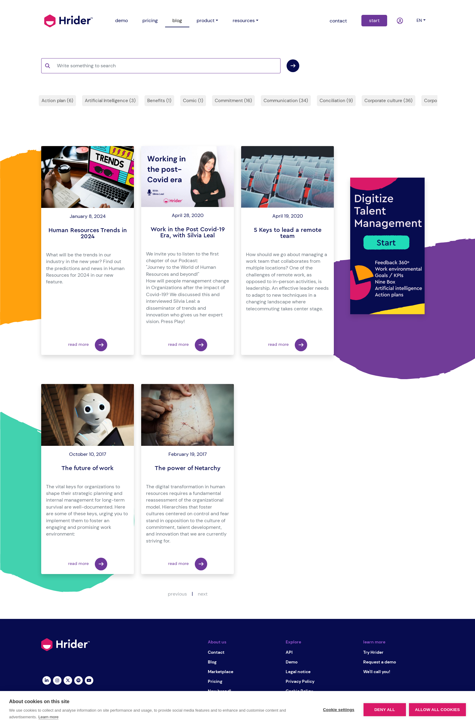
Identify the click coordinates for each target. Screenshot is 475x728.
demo (121, 20)
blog (177, 20)
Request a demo (379, 662)
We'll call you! (376, 671)
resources (244, 20)
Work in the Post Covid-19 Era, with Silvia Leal (188, 232)
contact (338, 21)
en (419, 20)
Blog (212, 662)
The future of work (87, 468)
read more (87, 345)
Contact (216, 652)
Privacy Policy (300, 681)
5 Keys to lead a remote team (287, 233)
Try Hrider (373, 652)
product (205, 20)
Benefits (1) (159, 101)
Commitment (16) (233, 101)
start (374, 20)
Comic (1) (193, 101)
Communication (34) (286, 101)
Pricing (215, 681)
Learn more (48, 717)
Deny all (384, 709)
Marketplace (220, 671)
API (289, 652)
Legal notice (298, 671)
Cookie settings (338, 709)
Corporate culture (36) (388, 101)
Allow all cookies (437, 709)
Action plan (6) (57, 101)
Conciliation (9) (336, 101)
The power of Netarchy (188, 468)
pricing (150, 20)
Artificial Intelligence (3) (110, 101)
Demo (291, 662)
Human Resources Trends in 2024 (87, 233)
